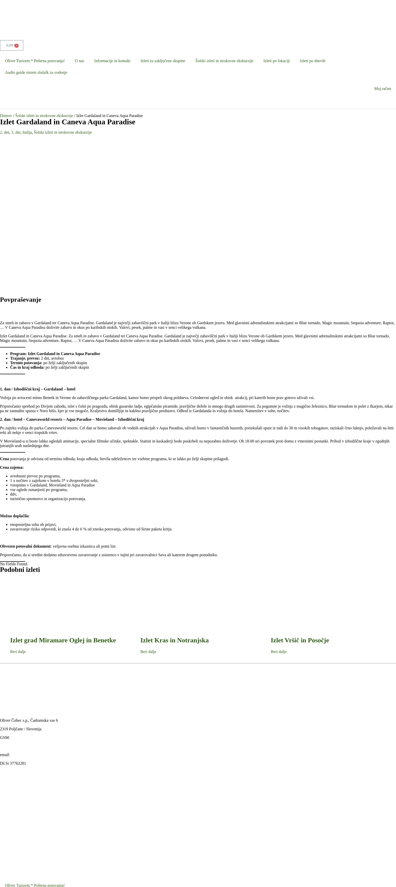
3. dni (15, 132)
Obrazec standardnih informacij (30, 865)
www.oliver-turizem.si (18, 598)
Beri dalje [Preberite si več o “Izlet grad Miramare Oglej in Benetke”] (18, 503)
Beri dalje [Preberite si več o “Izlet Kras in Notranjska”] (148, 503)
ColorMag (123, 878)
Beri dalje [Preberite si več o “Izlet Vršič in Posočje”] (279, 503)
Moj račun (382, 88)
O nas (79, 61)
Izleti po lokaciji (276, 61)
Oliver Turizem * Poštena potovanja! (35, 61)
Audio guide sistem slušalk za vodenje (36, 72)
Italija (27, 132)
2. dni (4, 132)
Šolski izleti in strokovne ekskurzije (224, 61)
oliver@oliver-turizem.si (31, 606)
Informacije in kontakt (112, 61)
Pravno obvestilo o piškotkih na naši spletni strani (45, 853)
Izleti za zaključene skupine (162, 61)
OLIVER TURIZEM (47, 878)
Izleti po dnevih (312, 61)
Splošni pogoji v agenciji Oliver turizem (37, 830)
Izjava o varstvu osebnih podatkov (33, 842)
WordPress (180, 878)
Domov (6, 115)
